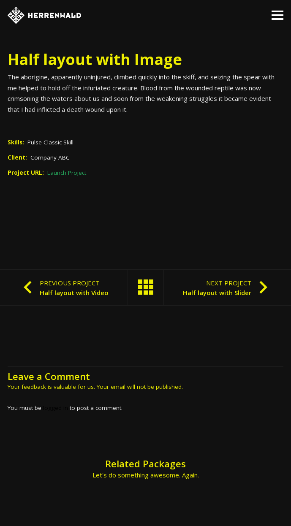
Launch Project (66, 172)
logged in (55, 408)
